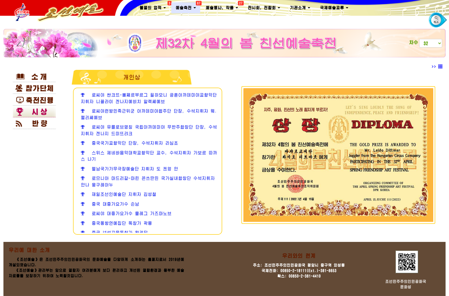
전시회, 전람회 (264, 8)
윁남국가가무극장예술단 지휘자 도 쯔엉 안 (129, 168)
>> (437, 66)
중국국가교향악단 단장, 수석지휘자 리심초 (129, 143)
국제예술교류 (334, 8)
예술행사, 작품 (224, 6)
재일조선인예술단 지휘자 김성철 (118, 194)
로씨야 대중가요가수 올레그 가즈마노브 (126, 213)
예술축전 (188, 6)
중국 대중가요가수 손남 (110, 204)
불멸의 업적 (154, 6)
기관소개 (300, 8)
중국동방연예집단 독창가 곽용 (116, 223)
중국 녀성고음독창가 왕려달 (114, 232)
